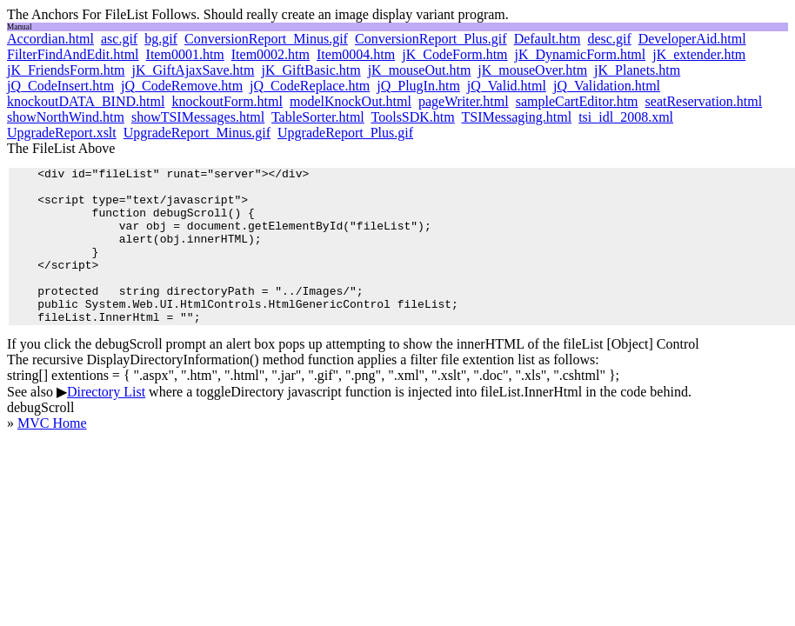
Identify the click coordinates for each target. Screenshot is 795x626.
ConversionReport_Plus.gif (431, 38)
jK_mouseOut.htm (419, 70)
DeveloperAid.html (692, 38)
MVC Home (52, 454)
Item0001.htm (185, 54)
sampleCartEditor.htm (577, 101)
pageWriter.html (463, 101)
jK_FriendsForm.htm (66, 70)
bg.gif (160, 38)
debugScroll (40, 438)
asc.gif (119, 38)
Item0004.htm (356, 54)
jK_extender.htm (698, 54)
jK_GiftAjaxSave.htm (193, 70)
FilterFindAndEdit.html (73, 54)
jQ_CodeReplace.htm (310, 85)
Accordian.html (50, 38)
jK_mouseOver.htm (532, 70)
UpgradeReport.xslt (62, 132)
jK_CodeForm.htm (454, 54)
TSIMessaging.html (516, 117)
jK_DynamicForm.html (580, 54)
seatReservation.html (704, 101)
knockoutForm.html (227, 101)
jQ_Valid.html (506, 85)
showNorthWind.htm (65, 117)
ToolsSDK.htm (413, 117)
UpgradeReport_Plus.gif (345, 132)
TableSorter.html (317, 117)
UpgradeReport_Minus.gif (197, 132)
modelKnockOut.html (350, 101)
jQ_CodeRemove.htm (182, 85)
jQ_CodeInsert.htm (60, 85)
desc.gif (609, 38)
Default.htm (547, 38)
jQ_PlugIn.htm (418, 85)
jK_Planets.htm (637, 70)
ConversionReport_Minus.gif (266, 38)
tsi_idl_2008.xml (625, 117)
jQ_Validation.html (606, 85)
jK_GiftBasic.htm (310, 70)
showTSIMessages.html (197, 117)
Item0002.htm (270, 54)
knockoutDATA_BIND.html (85, 101)
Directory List (106, 423)
